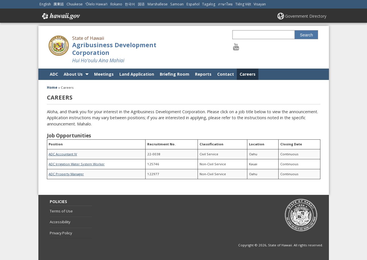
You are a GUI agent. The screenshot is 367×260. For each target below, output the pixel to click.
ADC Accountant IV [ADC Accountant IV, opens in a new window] (63, 154)
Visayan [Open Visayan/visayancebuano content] (260, 4)
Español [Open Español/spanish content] (193, 4)
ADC (54, 74)
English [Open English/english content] (45, 4)
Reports (203, 74)
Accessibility (60, 221)
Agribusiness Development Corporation (114, 48)
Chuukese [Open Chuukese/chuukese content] (75, 4)
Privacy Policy (61, 233)
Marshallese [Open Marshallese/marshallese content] (158, 4)
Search (306, 35)
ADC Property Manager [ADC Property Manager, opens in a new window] (66, 174)
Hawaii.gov (60, 16)
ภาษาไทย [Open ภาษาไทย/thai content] (225, 4)
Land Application (136, 74)
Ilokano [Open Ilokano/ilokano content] (116, 4)
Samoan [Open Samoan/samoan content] (177, 4)
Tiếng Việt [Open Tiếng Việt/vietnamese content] (243, 4)
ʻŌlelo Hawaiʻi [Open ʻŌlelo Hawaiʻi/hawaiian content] (96, 4)
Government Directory (305, 16)
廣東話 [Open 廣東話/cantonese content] (58, 4)
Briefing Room (174, 74)
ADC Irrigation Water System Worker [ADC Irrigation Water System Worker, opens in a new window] (77, 164)
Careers (248, 74)
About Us (73, 74)
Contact (225, 74)
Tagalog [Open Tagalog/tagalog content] (208, 4)
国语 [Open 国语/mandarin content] (141, 4)
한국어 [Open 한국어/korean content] (130, 4)
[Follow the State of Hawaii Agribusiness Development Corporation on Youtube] (236, 46)
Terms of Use (61, 211)
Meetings (104, 74)
